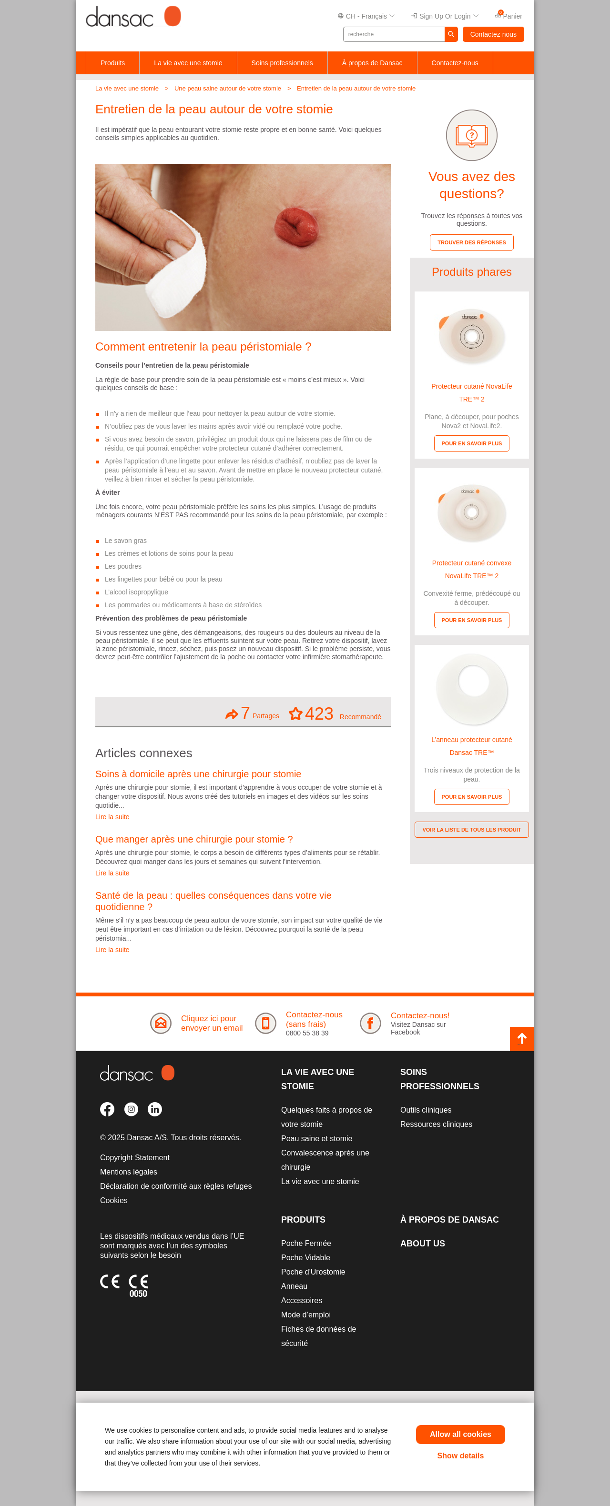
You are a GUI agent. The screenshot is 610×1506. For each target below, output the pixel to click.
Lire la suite (112, 817)
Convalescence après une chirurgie (325, 1160)
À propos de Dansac (372, 63)
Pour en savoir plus (472, 443)
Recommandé (335, 713)
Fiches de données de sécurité (318, 1336)
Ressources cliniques (436, 1124)
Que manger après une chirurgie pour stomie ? (194, 839)
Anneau (294, 1286)
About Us (422, 1243)
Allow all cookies (460, 1434)
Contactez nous (493, 34)
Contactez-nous (455, 63)
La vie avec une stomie (188, 63)
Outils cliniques (426, 1110)
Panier (508, 15)
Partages (252, 713)
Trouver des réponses (471, 242)
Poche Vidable (305, 1258)
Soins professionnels (282, 63)
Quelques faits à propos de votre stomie (326, 1117)
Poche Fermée (306, 1243)
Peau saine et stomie (316, 1139)
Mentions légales (128, 1172)
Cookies (114, 1200)
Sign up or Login (445, 16)
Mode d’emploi (306, 1315)
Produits (113, 63)
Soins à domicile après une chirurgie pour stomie (198, 774)
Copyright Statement (135, 1158)
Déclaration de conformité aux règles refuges (176, 1186)
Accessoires (301, 1300)
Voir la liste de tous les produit (471, 830)
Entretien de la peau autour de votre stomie (356, 88)
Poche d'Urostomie (313, 1272)
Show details (460, 1456)
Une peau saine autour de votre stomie (227, 88)
